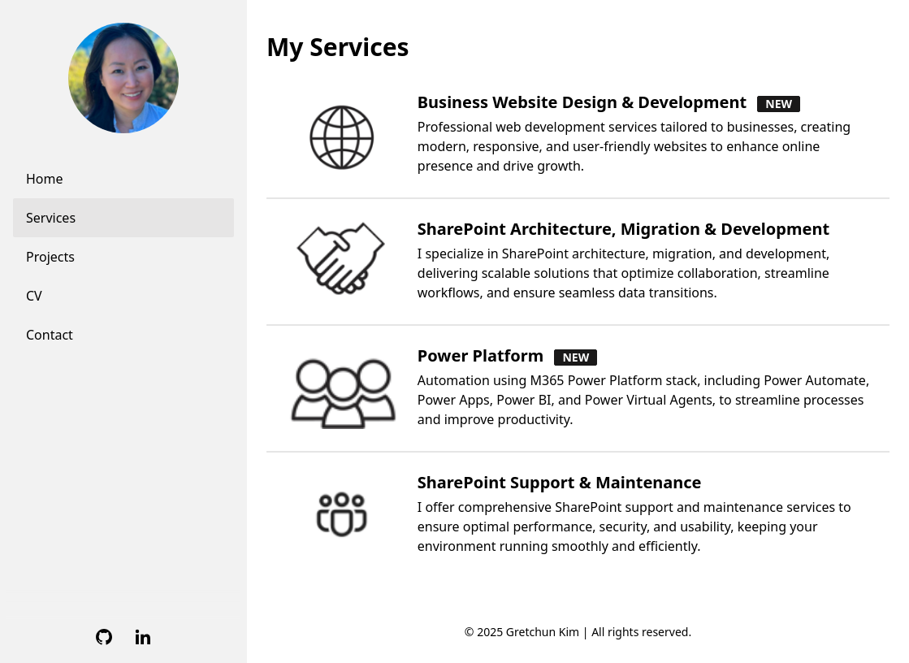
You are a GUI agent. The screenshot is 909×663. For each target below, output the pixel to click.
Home (44, 179)
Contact (49, 335)
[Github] (104, 637)
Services (51, 218)
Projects (50, 257)
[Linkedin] (143, 637)
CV (34, 296)
